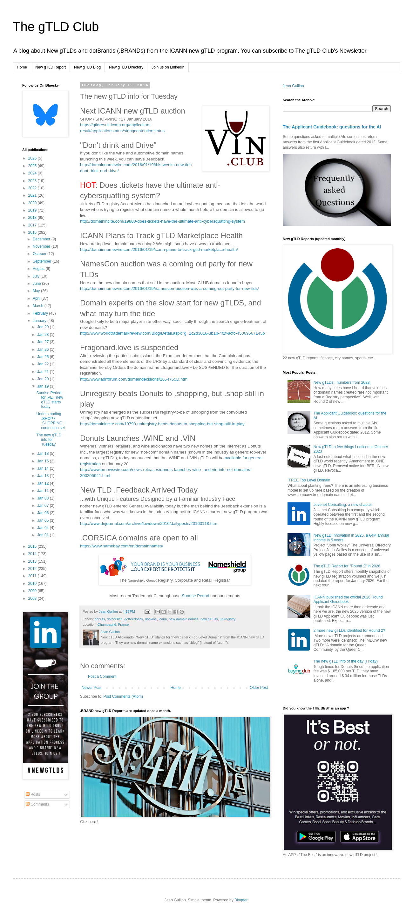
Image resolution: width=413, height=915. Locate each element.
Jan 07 (43, 505)
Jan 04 (43, 528)
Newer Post (91, 687)
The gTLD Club (56, 27)
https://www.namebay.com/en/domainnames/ (121, 546)
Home (22, 67)
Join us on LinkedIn (168, 67)
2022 (33, 188)
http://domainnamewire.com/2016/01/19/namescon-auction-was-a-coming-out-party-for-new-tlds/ (169, 288)
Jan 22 (43, 364)
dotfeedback (133, 619)
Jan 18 (43, 453)
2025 (33, 166)
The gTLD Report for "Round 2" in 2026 (347, 566)
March (38, 306)
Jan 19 (43, 386)
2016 (33, 232)
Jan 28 (43, 334)
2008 (33, 598)
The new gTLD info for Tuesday (48, 440)
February (41, 313)
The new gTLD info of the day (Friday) (346, 661)
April (37, 298)
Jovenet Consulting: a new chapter (343, 504)
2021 (33, 195)
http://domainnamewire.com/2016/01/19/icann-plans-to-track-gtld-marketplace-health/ (159, 249)
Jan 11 (43, 490)
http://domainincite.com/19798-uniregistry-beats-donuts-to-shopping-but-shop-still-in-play (162, 424)
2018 (33, 217)
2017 (33, 225)
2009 (33, 591)
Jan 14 (43, 468)
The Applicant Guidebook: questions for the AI (332, 126)
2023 (33, 181)
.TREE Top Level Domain (309, 480)
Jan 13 (43, 476)
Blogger (240, 900)
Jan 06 (43, 513)
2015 (33, 546)
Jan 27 (43, 342)
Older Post (259, 687)
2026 (33, 158)
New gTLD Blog (87, 67)
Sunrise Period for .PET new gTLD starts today (49, 400)
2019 (33, 210)
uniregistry (228, 619)
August (39, 268)
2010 (33, 583)
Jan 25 (43, 357)
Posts (33, 794)
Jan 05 (43, 520)
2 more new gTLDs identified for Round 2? (349, 630)
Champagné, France (113, 624)
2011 (33, 576)
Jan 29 (43, 327)
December (42, 239)
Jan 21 (43, 371)
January (40, 320)
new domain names (184, 619)
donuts (100, 619)
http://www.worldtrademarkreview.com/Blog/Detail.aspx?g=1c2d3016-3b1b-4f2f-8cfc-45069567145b (172, 333)
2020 (33, 203)
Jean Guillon (293, 86)
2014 (33, 554)
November (42, 246)
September (42, 261)
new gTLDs (209, 619)
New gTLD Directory (126, 67)
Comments (37, 804)
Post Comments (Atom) (123, 696)
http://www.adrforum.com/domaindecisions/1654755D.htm (133, 379)
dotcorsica (114, 619)
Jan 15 (43, 461)
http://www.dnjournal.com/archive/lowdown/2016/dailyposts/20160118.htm (148, 523)
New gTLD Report (50, 67)
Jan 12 (43, 483)
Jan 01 (43, 535)
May (37, 291)
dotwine (151, 619)
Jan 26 (43, 349)
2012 (33, 568)
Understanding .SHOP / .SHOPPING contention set (50, 421)
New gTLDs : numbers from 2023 (342, 382)
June (37, 283)
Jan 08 (43, 498)
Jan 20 (43, 379)
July (37, 276)
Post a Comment (102, 676)
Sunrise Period (195, 595)
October (40, 254)
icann (163, 619)
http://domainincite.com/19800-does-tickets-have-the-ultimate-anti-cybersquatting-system (162, 221)
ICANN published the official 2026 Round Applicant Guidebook (348, 599)
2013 (33, 561)
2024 (33, 173)
